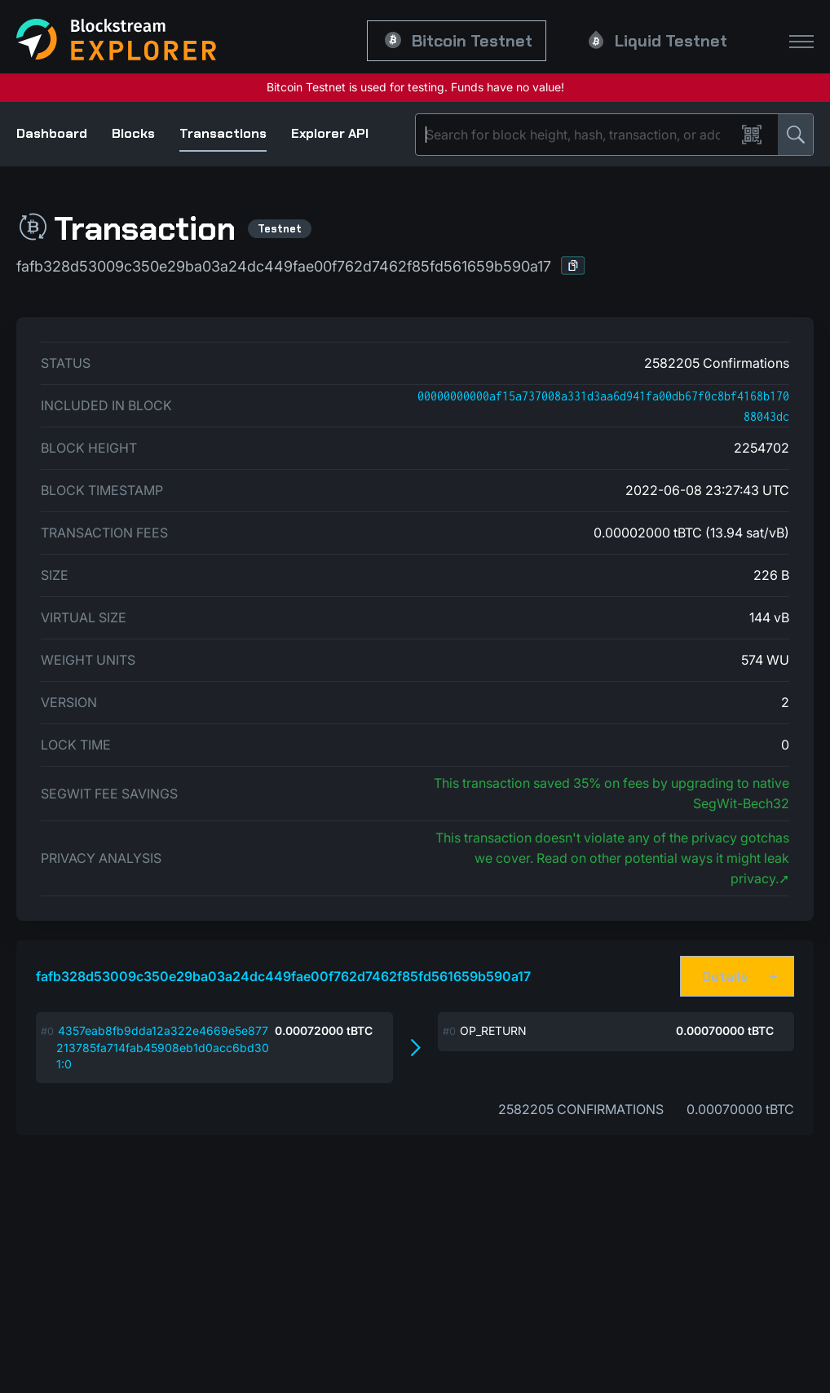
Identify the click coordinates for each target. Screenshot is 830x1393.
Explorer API (330, 133)
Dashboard (51, 133)
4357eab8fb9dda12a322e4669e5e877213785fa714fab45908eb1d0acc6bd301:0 (162, 1047)
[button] (573, 265)
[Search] (579, 134)
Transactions (223, 133)
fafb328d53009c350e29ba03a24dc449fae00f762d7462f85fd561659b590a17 (283, 976)
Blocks (133, 133)
